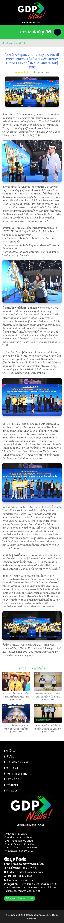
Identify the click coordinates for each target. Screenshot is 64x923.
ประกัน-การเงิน (16, 762)
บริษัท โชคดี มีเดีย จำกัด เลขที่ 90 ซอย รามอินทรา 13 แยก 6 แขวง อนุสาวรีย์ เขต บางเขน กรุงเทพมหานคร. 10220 (30, 887)
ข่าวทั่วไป (20, 43)
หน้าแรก (7, 43)
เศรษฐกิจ (11, 779)
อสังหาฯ (11, 785)
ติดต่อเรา (11, 791)
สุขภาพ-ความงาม (18, 774)
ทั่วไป (9, 757)
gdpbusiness (27, 880)
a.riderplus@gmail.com (30, 872)
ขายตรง (11, 768)
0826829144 (30, 868)
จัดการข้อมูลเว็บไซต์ (19, 898)
